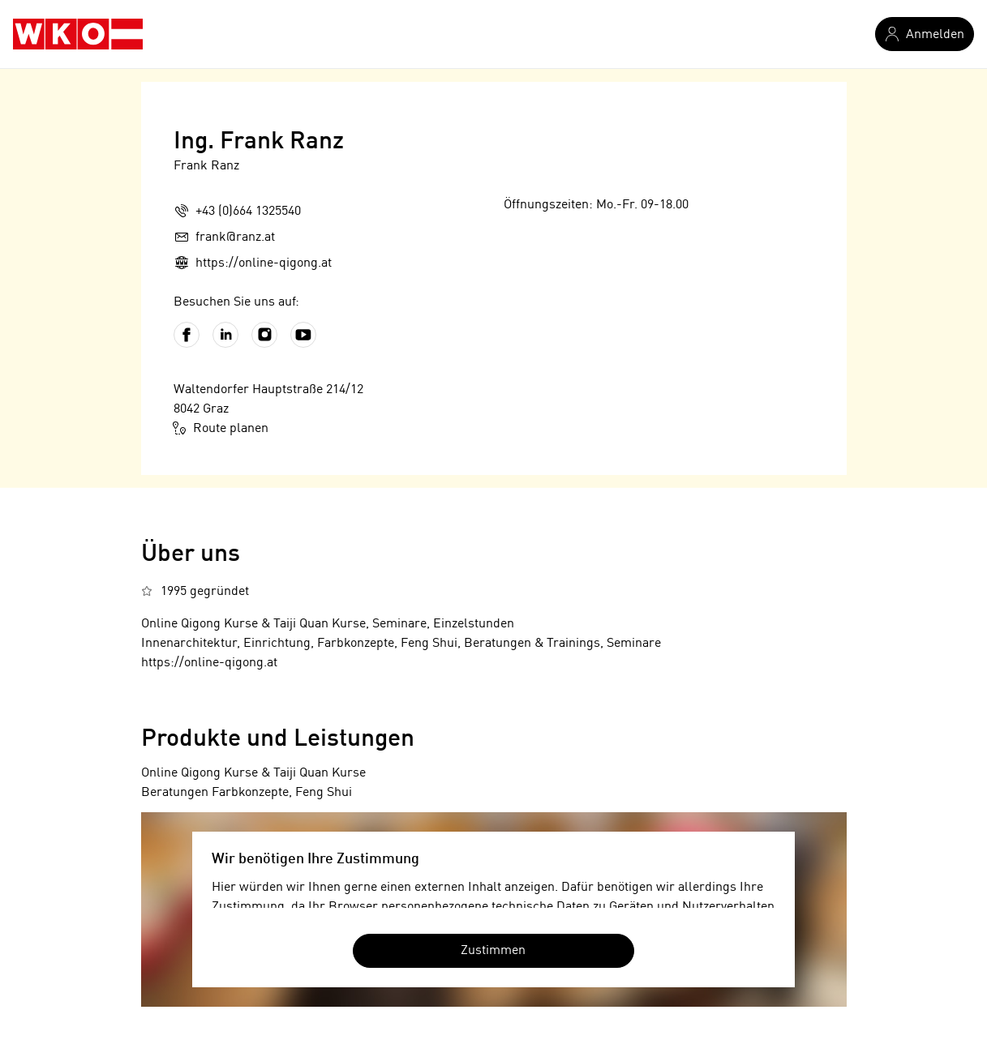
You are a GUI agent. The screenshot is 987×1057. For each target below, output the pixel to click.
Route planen (221, 428)
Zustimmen (493, 950)
